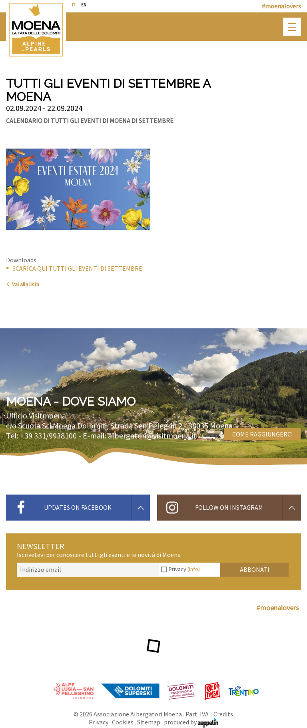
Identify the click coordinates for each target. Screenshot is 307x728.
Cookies (123, 722)
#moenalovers (281, 6)
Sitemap (148, 722)
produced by (191, 722)
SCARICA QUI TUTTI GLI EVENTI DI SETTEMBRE (77, 268)
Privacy (184, 569)
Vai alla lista (22, 284)
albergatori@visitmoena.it (152, 435)
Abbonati (254, 569)
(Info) (193, 569)
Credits (223, 714)
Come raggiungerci (262, 434)
